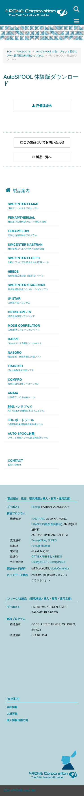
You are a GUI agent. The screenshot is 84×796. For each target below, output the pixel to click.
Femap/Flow (38, 540)
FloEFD (52, 540)
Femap (35, 506)
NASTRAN (37, 518)
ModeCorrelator (59, 568)
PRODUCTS (24, 51)
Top (9, 51)
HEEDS (57, 556)
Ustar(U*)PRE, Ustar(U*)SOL (48, 562)
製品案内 (21, 190)
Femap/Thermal (40, 545)
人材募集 (12, 713)
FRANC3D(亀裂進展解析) (46, 524)
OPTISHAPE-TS (41, 556)
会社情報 (12, 707)
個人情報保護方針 (17, 720)
